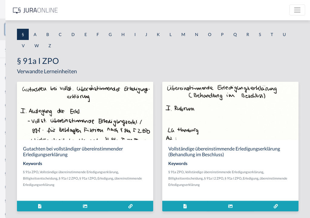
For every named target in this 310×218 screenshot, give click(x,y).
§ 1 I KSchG (15, 187)
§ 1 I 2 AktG (15, 146)
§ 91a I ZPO (124, 190)
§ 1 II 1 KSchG (18, 200)
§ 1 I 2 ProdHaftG (21, 159)
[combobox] (48, 29)
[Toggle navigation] (297, 10)
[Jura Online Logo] (127, 10)
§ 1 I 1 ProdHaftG (21, 132)
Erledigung (142, 190)
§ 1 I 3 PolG (15, 173)
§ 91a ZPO (115, 178)
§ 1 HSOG (14, 118)
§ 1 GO (11, 91)
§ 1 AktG (13, 64)
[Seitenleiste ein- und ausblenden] (87, 9)
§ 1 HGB (12, 105)
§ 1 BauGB (14, 78)
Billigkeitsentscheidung (157, 184)
